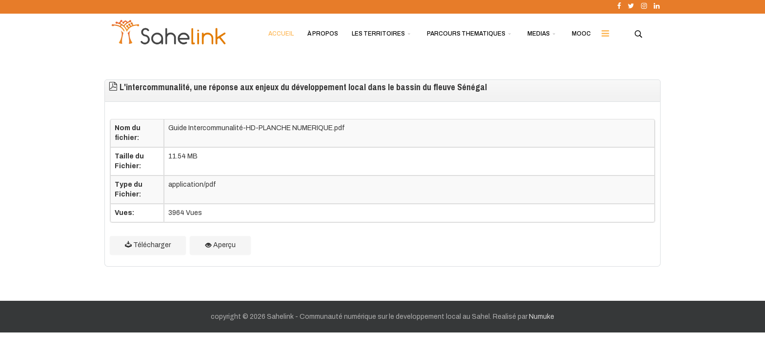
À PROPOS (322, 33)
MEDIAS (538, 33)
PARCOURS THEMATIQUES (466, 33)
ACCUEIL (281, 33)
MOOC (581, 33)
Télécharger (148, 245)
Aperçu (220, 245)
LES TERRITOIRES (378, 33)
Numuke (541, 316)
